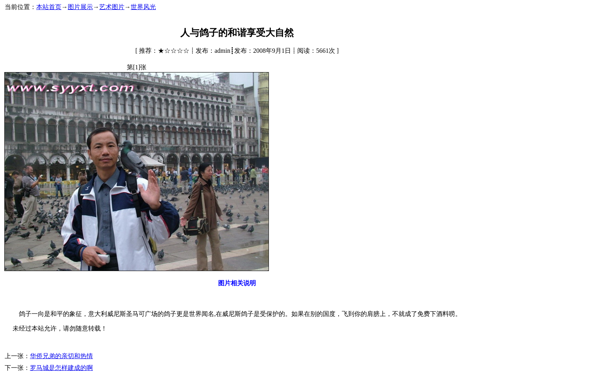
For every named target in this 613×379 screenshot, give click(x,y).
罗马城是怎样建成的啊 (61, 367)
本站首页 (48, 7)
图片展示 (80, 7)
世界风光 (143, 7)
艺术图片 (111, 7)
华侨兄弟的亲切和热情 (61, 356)
